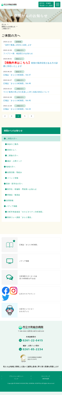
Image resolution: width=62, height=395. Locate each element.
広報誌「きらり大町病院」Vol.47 (17, 75)
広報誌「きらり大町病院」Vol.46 (17, 83)
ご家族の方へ (12, 155)
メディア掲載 (11, 206)
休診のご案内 (12, 144)
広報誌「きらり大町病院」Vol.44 (17, 109)
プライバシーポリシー (16, 376)
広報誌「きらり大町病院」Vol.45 (17, 100)
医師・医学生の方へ (14, 184)
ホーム (4, 24)
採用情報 (18, 42)
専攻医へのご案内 (46, 4)
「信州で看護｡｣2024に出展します (17, 45)
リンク (16, 378)
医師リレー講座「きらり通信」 (20, 217)
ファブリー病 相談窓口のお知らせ (18, 53)
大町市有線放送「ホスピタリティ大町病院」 (25, 212)
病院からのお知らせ (8, 26)
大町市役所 (45, 378)
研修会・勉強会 (13, 195)
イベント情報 (12, 178)
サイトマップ (45, 376)
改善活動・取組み (14, 172)
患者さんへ (19, 59)
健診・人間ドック (14, 161)
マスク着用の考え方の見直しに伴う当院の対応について (26, 92)
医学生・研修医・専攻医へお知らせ (22, 189)
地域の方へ (19, 72)
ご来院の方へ (20, 50)
